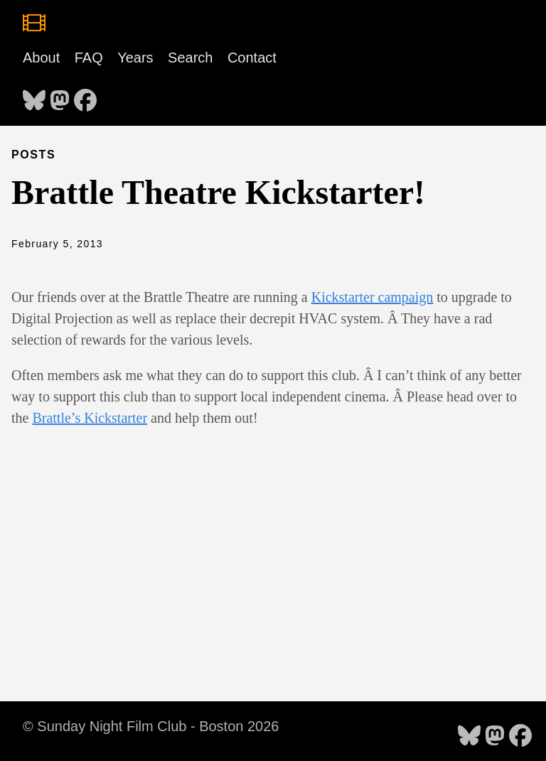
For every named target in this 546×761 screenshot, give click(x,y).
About (41, 57)
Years (135, 57)
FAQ (89, 57)
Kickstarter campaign (372, 297)
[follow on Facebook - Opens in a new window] (85, 95)
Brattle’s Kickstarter (89, 418)
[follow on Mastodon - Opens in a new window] (59, 95)
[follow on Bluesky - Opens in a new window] (34, 95)
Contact (252, 57)
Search (190, 57)
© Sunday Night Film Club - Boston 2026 (151, 726)
